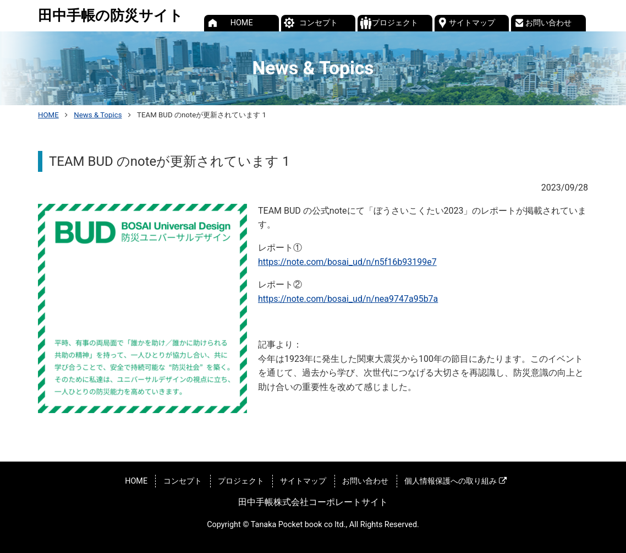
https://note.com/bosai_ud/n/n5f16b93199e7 (347, 262)
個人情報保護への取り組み (455, 481)
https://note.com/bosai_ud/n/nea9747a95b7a (348, 299)
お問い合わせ (548, 23)
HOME (241, 23)
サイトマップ (472, 23)
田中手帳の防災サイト (110, 15)
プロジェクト (395, 23)
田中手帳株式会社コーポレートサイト (313, 502)
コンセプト (318, 23)
